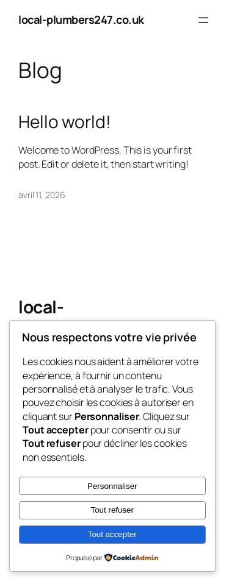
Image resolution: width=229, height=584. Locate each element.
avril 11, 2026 (41, 195)
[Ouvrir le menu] (203, 20)
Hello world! (64, 122)
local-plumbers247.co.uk (81, 19)
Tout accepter (112, 534)
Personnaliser (112, 486)
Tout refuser (112, 510)
